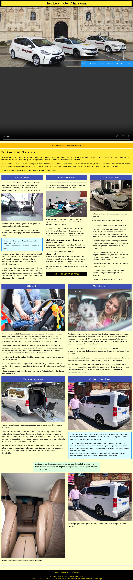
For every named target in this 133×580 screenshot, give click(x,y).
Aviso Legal (98, 579)
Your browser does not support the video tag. (66, 104)
